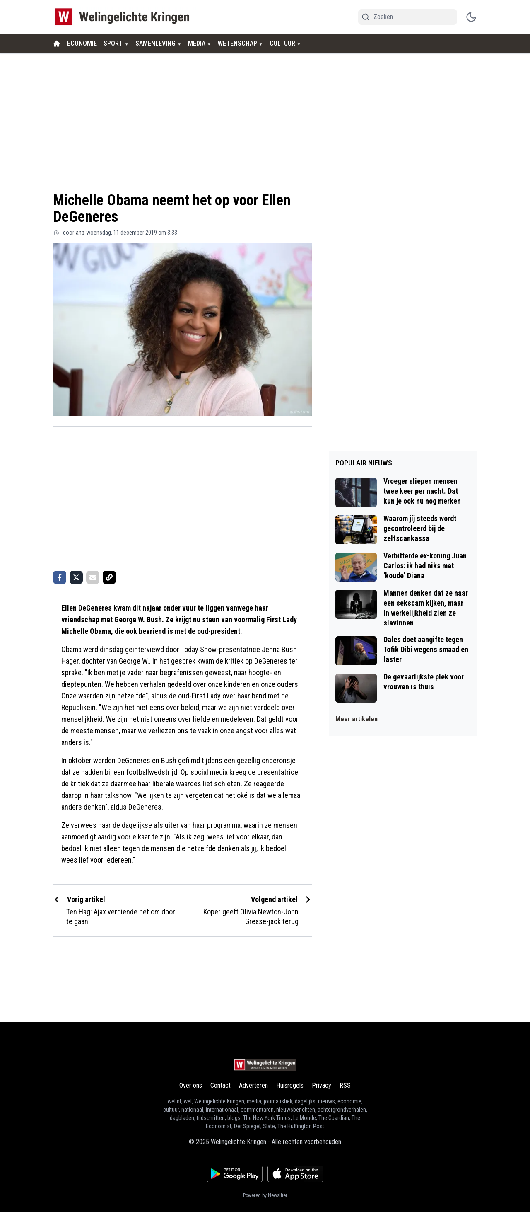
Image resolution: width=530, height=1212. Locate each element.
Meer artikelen (356, 719)
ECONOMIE (82, 43)
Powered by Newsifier (265, 1195)
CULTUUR (282, 43)
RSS (345, 1085)
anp (80, 232)
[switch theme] (471, 17)
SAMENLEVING (155, 43)
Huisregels (290, 1085)
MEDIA (196, 43)
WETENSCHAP (237, 43)
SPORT (113, 43)
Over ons (190, 1085)
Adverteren (253, 1085)
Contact (220, 1085)
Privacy (321, 1085)
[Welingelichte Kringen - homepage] (124, 17)
